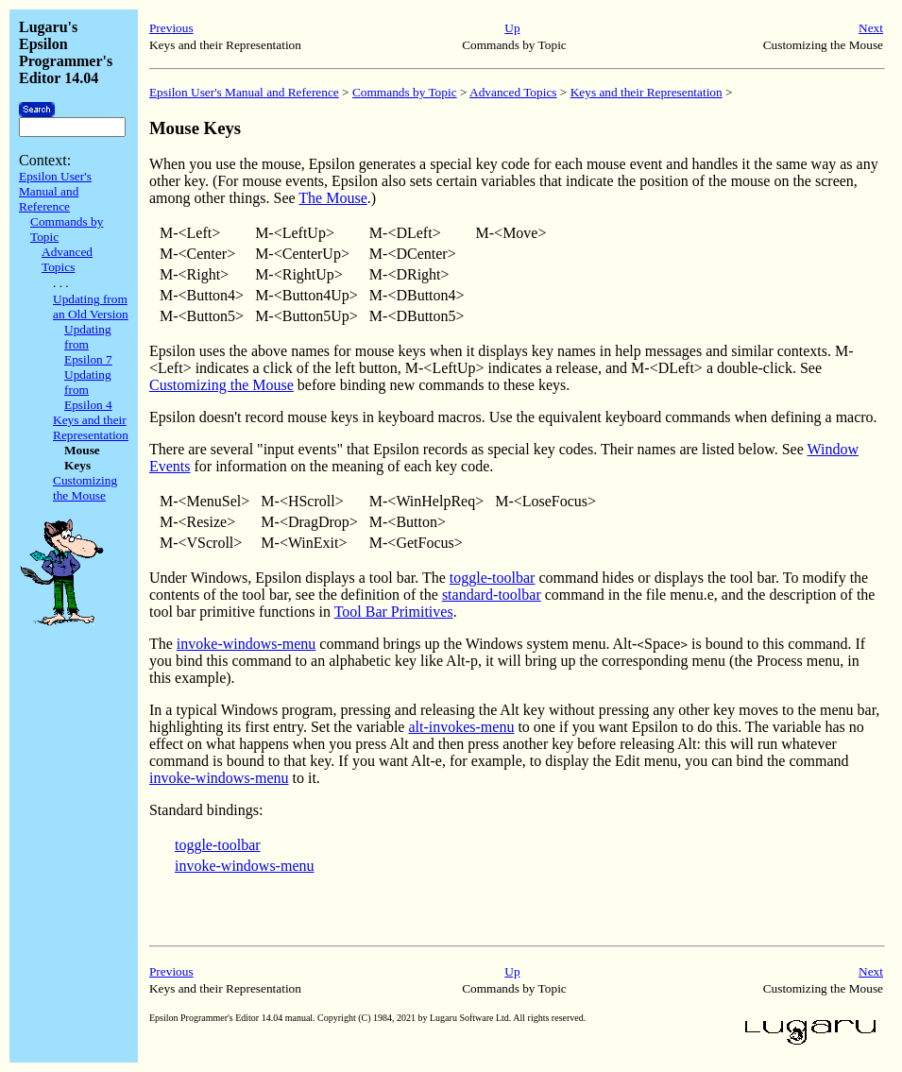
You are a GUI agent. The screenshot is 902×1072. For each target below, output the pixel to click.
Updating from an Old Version (90, 306)
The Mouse (332, 198)
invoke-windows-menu (246, 644)
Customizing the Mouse (85, 487)
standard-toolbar (491, 595)
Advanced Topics (67, 259)
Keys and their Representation (90, 427)
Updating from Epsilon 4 (88, 389)
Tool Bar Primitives (393, 612)
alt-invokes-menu (461, 727)
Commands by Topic (404, 92)
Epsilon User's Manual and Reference (55, 191)
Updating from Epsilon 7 (88, 344)
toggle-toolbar (493, 578)
